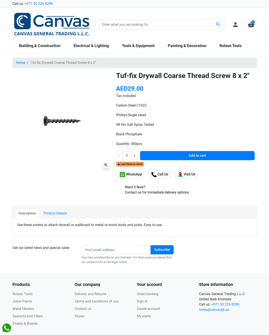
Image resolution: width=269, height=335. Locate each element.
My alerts (144, 316)
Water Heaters (23, 309)
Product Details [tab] (55, 213)
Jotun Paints (22, 301)
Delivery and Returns (90, 294)
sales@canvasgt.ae (214, 310)
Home (20, 63)
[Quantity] (126, 155)
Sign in (142, 301)
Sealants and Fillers (27, 316)
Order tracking (147, 294)
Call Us (159, 174)
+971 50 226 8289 (39, 4)
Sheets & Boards (25, 323)
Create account (148, 309)
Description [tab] (27, 213)
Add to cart (197, 155)
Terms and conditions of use (96, 301)
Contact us (83, 309)
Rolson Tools (22, 294)
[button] (251, 24)
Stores (79, 316)
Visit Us (186, 174)
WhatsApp (131, 174)
